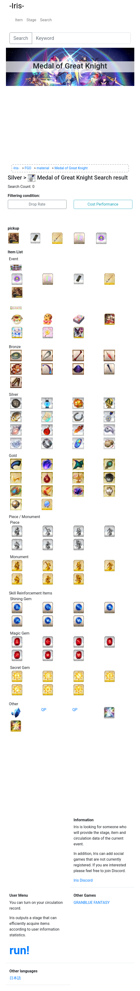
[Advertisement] (70, 125)
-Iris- (17, 5)
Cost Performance (102, 204)
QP (43, 709)
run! (19, 950)
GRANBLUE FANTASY (92, 902)
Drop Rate (37, 204)
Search (46, 20)
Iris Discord (83, 880)
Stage (31, 20)
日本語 (15, 978)
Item (19, 20)
